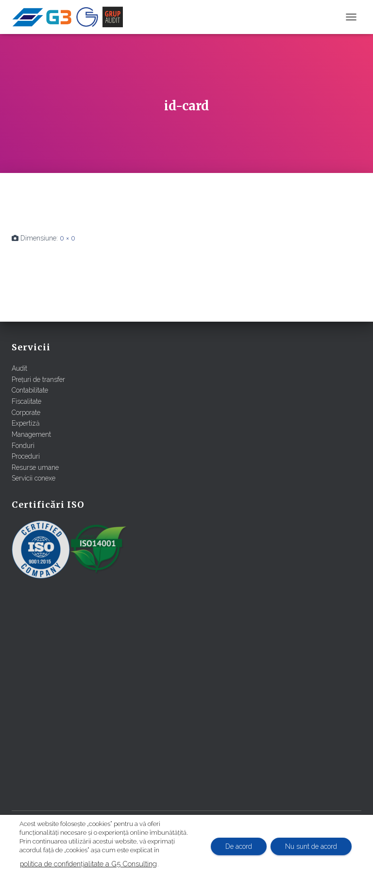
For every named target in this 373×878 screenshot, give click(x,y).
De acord (238, 846)
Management (31, 434)
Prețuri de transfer (38, 379)
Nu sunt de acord (311, 846)
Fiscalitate (26, 401)
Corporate (26, 412)
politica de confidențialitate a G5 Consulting (88, 864)
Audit (19, 368)
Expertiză (26, 423)
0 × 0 (67, 238)
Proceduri (26, 456)
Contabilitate (30, 390)
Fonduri (23, 445)
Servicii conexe (33, 478)
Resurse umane (35, 467)
